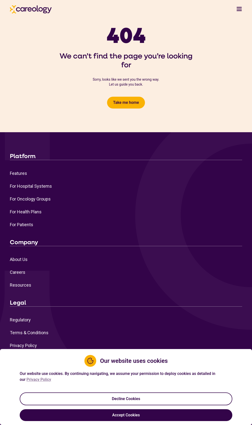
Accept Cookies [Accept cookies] (126, 415)
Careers (17, 272)
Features (18, 173)
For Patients (21, 224)
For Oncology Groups (30, 199)
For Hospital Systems (31, 186)
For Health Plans (26, 211)
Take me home (126, 102)
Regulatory (20, 319)
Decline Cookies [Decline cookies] (126, 398)
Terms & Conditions (29, 332)
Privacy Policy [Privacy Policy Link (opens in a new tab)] (39, 379)
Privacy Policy (23, 345)
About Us (19, 259)
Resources (20, 285)
